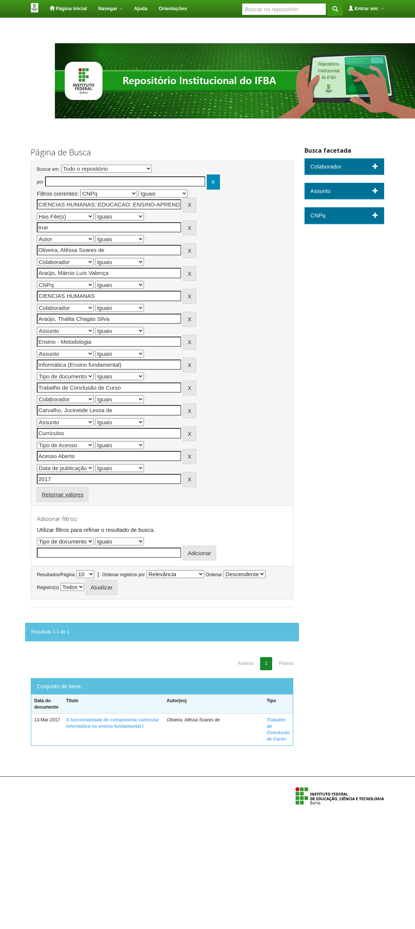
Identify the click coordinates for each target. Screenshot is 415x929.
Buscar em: (48, 169)
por (40, 182)
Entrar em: (366, 8)
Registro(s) (48, 587)
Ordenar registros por (123, 574)
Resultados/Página (56, 574)
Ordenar (214, 574)
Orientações (173, 8)
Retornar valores (62, 494)
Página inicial (68, 8)
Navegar (110, 8)
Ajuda (140, 8)
